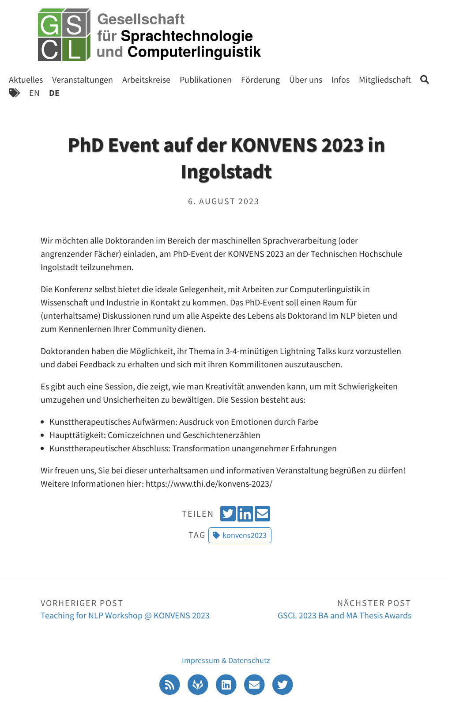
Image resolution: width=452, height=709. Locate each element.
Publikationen (206, 79)
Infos (340, 79)
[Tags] (14, 92)
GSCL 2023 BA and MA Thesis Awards (318, 608)
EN (34, 92)
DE (54, 92)
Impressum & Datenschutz (226, 660)
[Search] (424, 79)
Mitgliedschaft (385, 79)
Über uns (305, 79)
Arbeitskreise (146, 79)
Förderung (260, 79)
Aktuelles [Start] (26, 79)
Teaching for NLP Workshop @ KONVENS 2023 (133, 608)
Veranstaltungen (82, 79)
